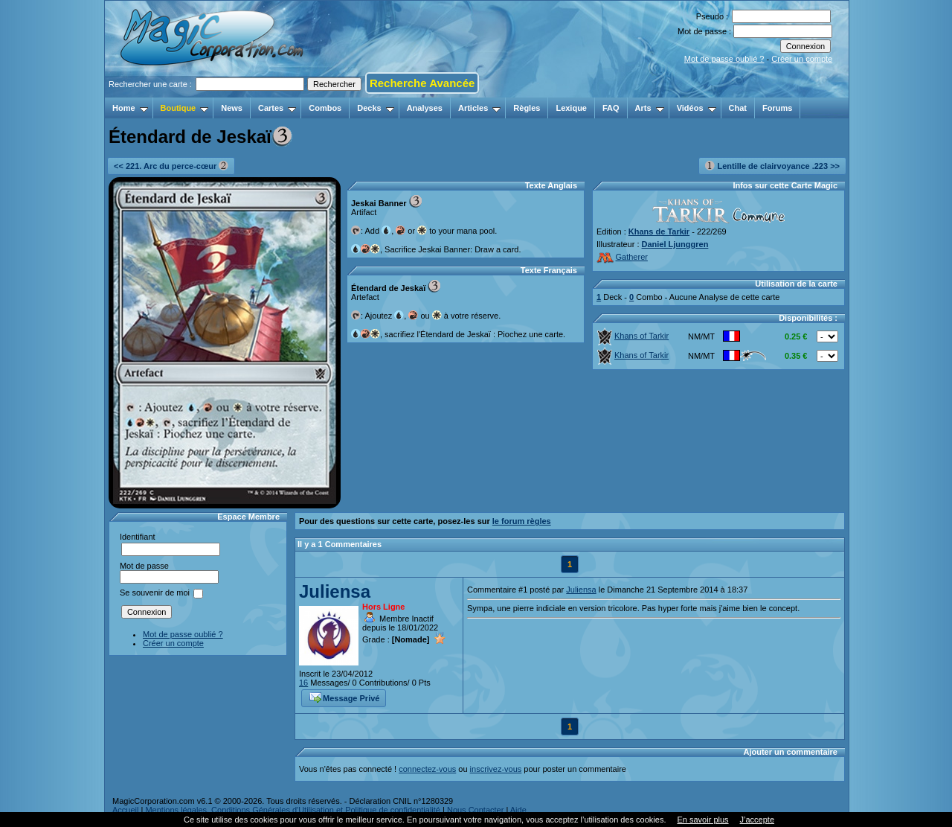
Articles (479, 107)
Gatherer (622, 256)
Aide (518, 809)
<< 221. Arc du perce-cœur (171, 165)
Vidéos (696, 107)
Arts (649, 107)
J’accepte (757, 819)
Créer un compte (801, 58)
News (231, 107)
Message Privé (344, 697)
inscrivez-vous (496, 768)
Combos (325, 107)
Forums (777, 107)
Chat (738, 107)
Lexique (571, 107)
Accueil (125, 809)
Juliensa (334, 591)
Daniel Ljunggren (675, 244)
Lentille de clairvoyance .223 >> (772, 165)
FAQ (611, 107)
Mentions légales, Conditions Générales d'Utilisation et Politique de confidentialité (292, 809)
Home (130, 107)
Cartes (277, 107)
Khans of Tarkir (633, 335)
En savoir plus (702, 819)
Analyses (425, 107)
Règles (526, 107)
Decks (375, 107)
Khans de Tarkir (658, 231)
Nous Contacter (475, 809)
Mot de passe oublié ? (724, 58)
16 (303, 682)
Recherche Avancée (422, 83)
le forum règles (521, 521)
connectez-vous (427, 768)
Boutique (185, 107)
